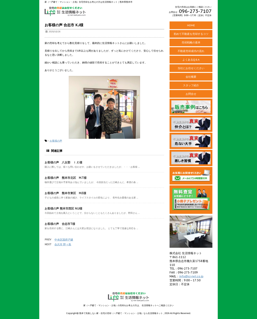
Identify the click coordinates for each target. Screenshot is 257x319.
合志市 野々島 (62, 244)
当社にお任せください (191, 68)
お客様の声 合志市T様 (60, 224)
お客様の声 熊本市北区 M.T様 (66, 178)
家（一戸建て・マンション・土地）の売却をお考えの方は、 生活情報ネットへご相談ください (128, 305)
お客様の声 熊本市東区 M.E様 (65, 193)
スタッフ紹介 (191, 85)
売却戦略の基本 (191, 42)
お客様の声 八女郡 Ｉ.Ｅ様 (63, 162)
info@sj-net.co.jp (191, 276)
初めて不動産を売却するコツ (191, 34)
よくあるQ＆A (191, 59)
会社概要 (191, 76)
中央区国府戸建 (63, 239)
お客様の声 (56, 140)
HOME (191, 25)
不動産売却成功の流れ (191, 51)
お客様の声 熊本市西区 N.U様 (63, 208)
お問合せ (191, 94)
